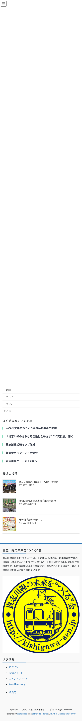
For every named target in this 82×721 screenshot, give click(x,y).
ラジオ (9, 404)
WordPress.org (17, 684)
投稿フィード (16, 672)
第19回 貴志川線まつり (31, 519)
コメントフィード (18, 678)
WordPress (22, 713)
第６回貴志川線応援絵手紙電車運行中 (38, 500)
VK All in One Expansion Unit (63, 713)
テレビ (9, 397)
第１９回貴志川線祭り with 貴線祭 (38, 481)
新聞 (8, 390)
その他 (7, 411)
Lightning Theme (40, 713)
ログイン (13, 667)
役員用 (12, 692)
